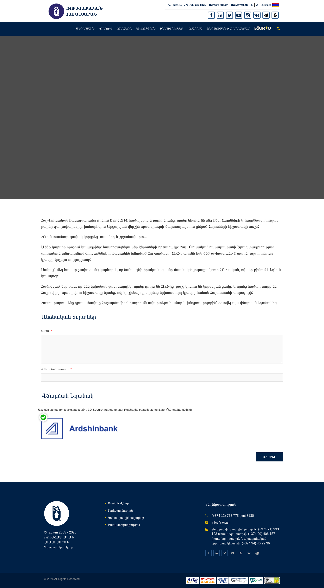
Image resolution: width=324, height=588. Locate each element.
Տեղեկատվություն (120, 510)
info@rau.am (220, 4)
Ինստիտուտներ (171, 28)
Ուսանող (124, 28)
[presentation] (155, 424)
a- (252, 4)
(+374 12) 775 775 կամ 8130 (188, 4)
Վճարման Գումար (56, 368)
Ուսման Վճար (118, 503)
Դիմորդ (106, 28)
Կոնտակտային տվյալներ (126, 517)
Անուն (46, 330)
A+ (258, 4)
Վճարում (195, 28)
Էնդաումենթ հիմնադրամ (228, 28)
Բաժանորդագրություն (124, 524)
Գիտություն (146, 28)
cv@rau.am (241, 4)
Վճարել (269, 456)
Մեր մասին (85, 28)
